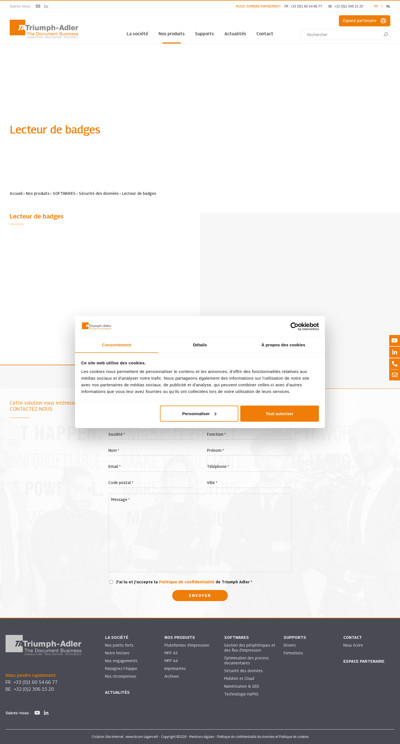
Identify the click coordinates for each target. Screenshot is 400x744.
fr (376, 6)
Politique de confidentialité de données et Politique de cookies (263, 737)
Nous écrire (353, 645)
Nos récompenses (120, 676)
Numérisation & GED (242, 686)
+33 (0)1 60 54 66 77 (306, 6)
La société (137, 33)
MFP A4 (171, 660)
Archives (171, 676)
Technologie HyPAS (241, 694)
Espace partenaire (364, 21)
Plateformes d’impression (186, 645)
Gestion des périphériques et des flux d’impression (247, 647)
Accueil (16, 193)
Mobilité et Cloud (239, 678)
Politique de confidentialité (186, 581)
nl (388, 6)
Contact (264, 33)
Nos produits (172, 33)
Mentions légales (201, 737)
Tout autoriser (280, 413)
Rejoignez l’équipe (121, 668)
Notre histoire (117, 652)
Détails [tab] (200, 344)
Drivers (290, 645)
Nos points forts (119, 645)
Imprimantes (175, 668)
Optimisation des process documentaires (246, 660)
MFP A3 (171, 652)
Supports (204, 33)
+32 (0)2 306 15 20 (348, 6)
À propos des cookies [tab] (283, 344)
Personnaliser (199, 413)
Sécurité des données (99, 193)
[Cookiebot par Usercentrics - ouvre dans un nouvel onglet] (294, 326)
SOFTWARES (64, 193)
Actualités (235, 33)
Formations (293, 652)
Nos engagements (121, 660)
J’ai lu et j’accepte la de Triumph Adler (184, 581)
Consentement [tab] (116, 344)
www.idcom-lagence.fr (142, 737)
